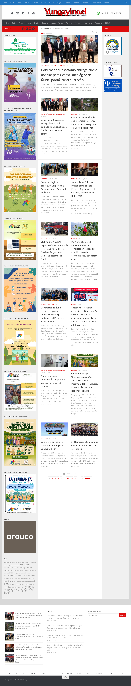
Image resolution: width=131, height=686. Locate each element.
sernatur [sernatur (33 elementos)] (15, 587)
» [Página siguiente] (82, 478)
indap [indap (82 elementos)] (6, 581)
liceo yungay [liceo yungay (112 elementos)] (12, 581)
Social (80, 438)
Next (96, 32)
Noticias (26, 3)
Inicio (5, 3)
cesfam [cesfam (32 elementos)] (15, 567)
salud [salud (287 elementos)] (6, 587)
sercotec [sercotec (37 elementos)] (11, 587)
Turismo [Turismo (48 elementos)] (23, 587)
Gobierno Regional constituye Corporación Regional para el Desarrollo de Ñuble (29, 636)
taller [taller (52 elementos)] (19, 587)
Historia (106, 3)
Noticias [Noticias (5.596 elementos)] (9, 584)
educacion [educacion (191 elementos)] (8, 575)
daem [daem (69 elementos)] (6, 573)
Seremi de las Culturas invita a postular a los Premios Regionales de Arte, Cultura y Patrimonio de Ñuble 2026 (84, 189)
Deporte (43, 3)
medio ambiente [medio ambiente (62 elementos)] (21, 581)
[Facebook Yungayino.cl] (23, 28)
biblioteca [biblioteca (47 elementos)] (33, 562)
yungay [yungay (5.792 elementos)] (29, 587)
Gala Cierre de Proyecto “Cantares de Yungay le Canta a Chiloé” (52, 445)
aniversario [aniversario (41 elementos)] (17, 562)
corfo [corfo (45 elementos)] (34, 570)
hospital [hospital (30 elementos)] (32, 578)
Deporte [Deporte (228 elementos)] (11, 573)
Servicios (61, 66)
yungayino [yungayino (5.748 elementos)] (10, 590)
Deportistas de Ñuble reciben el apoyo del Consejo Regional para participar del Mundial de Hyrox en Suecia (53, 314)
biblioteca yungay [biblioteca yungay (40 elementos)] (8, 565)
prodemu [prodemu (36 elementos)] (32, 584)
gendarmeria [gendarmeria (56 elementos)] (26, 578)
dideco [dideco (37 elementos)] (28, 573)
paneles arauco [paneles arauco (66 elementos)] (19, 584)
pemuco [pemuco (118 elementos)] (27, 584)
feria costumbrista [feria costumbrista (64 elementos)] (9, 578)
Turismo (67, 3)
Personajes (97, 3)
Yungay (59, 3)
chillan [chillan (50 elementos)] (19, 567)
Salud (50, 66)
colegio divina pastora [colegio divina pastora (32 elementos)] (15, 570)
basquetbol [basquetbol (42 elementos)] (27, 562)
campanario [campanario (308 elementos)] (25, 564)
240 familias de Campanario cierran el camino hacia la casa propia (84, 445)
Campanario (86, 3)
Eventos (35, 3)
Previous (93, 32)
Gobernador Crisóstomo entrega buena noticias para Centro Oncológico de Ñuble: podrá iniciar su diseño (69, 75)
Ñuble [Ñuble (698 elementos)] (7, 592)
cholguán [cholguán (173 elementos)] (24, 567)
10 (68, 478)
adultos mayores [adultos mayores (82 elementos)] (9, 562)
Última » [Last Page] (88, 478)
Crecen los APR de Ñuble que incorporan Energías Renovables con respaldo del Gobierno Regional (28, 626)
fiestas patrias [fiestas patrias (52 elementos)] (18, 578)
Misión (12, 3)
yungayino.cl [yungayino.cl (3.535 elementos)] (25, 590)
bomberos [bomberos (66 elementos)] (16, 565)
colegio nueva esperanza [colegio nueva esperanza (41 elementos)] (26, 570)
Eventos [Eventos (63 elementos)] (32, 576)
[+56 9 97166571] (33, 28)
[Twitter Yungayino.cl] (26, 28)
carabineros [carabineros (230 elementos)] (8, 567)
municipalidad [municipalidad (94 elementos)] (30, 581)
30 (75, 478)
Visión (19, 3)
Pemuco (76, 3)
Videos (51, 3)
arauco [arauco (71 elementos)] (22, 562)
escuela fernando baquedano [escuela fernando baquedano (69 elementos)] (21, 576)
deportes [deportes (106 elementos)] (17, 573)
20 (71, 478)
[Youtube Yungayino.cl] (30, 28)
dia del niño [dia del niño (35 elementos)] (23, 573)
